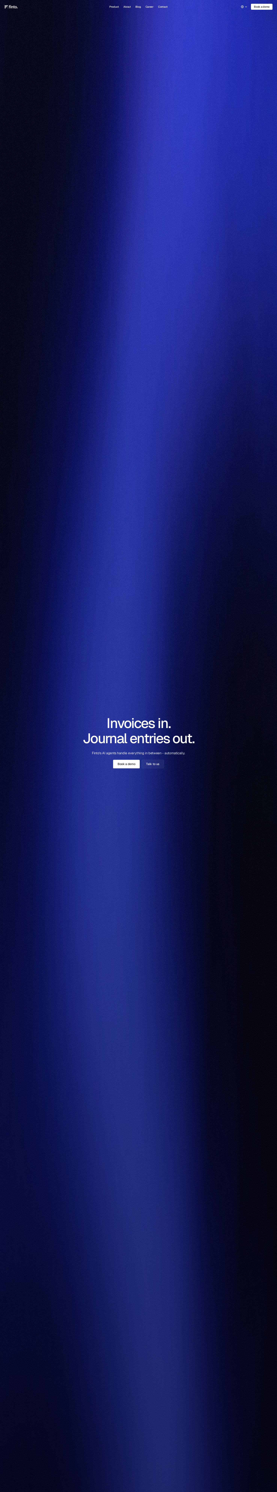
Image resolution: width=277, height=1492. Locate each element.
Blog (138, 6)
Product (114, 6)
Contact (163, 6)
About (127, 6)
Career (150, 6)
